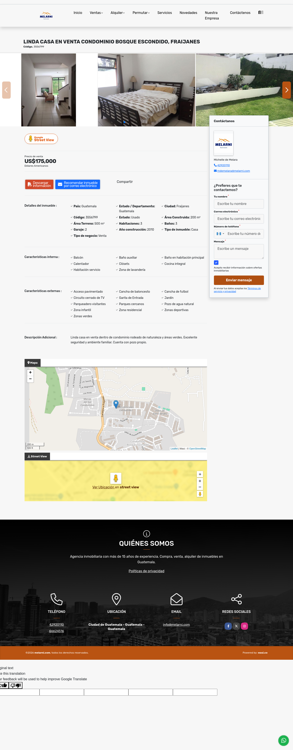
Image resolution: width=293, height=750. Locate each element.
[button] (124, 122)
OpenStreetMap (197, 448)
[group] (48, 89)
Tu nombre (221, 196)
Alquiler (117, 13)
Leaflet (174, 448)
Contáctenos (240, 13)
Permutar (140, 13)
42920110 (223, 165)
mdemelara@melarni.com (233, 170)
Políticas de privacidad (146, 571)
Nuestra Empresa (212, 15)
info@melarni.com (176, 625)
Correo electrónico (226, 211)
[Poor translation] (15, 685)
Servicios (165, 13)
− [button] (30, 379)
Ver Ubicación (103, 487)
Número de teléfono (227, 226)
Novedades (188, 13)
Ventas (95, 13)
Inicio (78, 13)
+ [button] (30, 373)
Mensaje (220, 241)
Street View (41, 138)
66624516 (56, 631)
